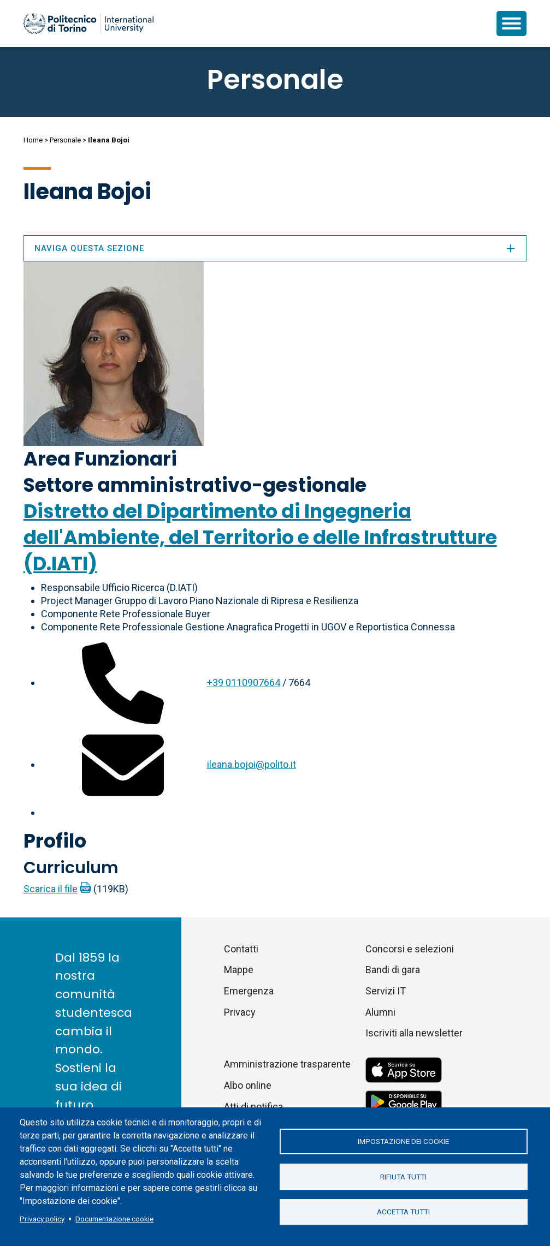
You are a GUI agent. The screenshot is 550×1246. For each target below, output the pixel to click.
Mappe (238, 969)
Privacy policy (42, 1218)
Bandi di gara (392, 969)
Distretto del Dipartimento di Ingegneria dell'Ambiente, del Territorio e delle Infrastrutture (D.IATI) (260, 537)
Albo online (247, 1085)
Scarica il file (50, 889)
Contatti (241, 949)
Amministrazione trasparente (287, 1064)
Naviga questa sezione (275, 248)
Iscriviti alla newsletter (414, 1033)
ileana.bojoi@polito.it (251, 764)
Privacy (240, 1012)
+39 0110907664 (243, 682)
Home (33, 140)
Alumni (380, 1012)
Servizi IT (385, 991)
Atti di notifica (253, 1106)
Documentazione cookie (114, 1218)
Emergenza (249, 991)
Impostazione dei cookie (403, 1141)
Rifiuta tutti (403, 1176)
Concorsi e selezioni (409, 949)
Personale (65, 140)
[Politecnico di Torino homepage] (88, 23)
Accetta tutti (403, 1212)
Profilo (54, 840)
